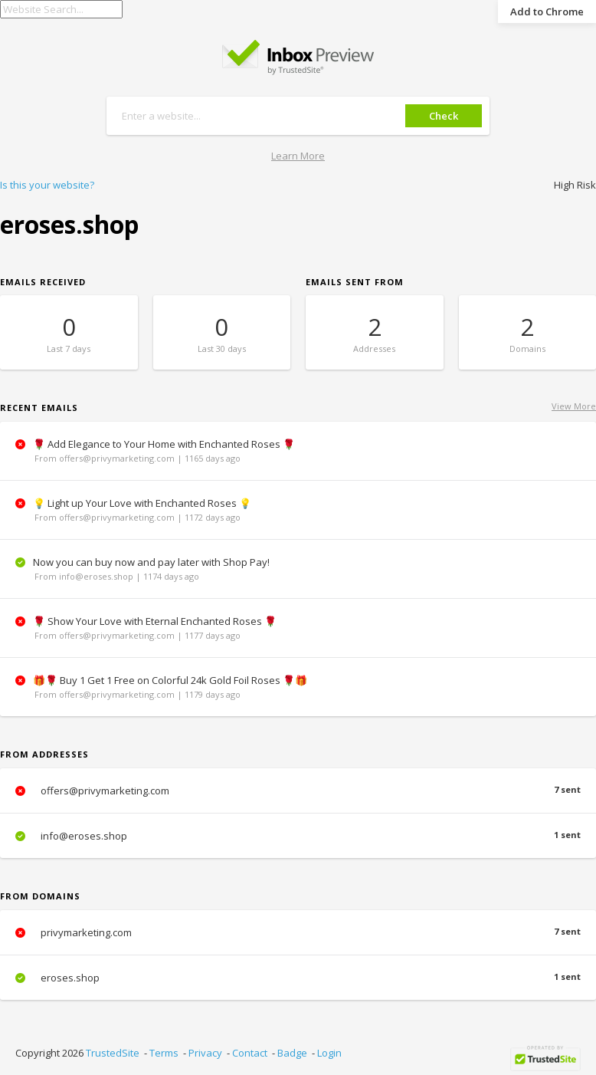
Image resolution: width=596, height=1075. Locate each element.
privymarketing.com (298, 932)
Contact (249, 1053)
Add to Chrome (547, 11)
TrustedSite (112, 1053)
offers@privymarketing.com (298, 790)
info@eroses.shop (298, 836)
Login (329, 1053)
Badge (292, 1053)
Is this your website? (47, 185)
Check (443, 116)
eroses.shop (298, 978)
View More (574, 406)
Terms (163, 1053)
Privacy (205, 1053)
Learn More (298, 156)
